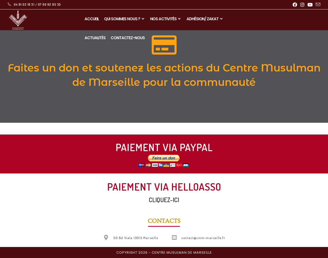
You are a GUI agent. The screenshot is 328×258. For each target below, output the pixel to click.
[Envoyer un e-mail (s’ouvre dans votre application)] (317, 4)
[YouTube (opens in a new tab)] (310, 4)
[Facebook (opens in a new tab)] (295, 4)
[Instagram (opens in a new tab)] (302, 4)
